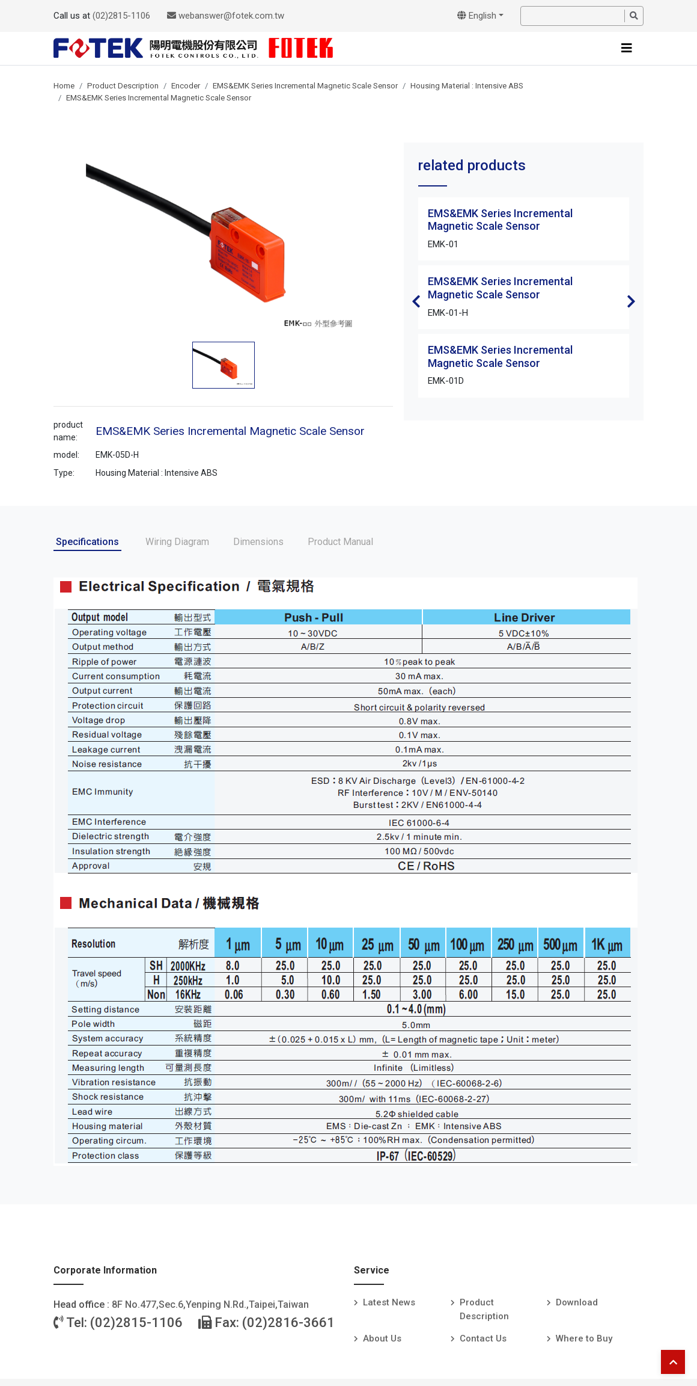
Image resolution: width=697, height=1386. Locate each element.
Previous (416, 301)
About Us (382, 1338)
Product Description (123, 85)
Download (577, 1302)
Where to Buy (584, 1338)
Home (64, 85)
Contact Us (483, 1338)
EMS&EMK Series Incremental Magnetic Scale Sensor (305, 85)
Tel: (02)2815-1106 (118, 1322)
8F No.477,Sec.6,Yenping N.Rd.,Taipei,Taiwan (210, 1304)
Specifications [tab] (87, 541)
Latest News (389, 1302)
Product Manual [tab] (340, 541)
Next (631, 301)
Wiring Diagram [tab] (177, 541)
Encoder (185, 85)
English (476, 15)
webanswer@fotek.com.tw (225, 15)
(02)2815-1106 (121, 15)
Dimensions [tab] (258, 541)
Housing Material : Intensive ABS (466, 85)
